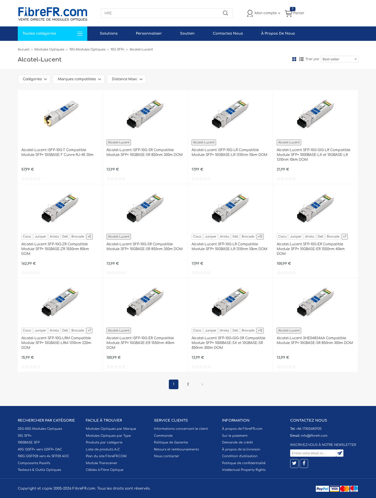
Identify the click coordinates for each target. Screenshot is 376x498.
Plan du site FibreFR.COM (106, 456)
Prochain (202, 384)
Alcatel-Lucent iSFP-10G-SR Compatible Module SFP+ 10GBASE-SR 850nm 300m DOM (144, 152)
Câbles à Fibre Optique (104, 470)
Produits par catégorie (104, 442)
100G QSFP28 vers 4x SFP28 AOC (43, 456)
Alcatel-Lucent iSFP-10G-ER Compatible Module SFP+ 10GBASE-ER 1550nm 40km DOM (140, 343)
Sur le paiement (234, 435)
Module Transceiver (102, 463)
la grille (294, 59)
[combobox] (339, 59)
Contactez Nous (228, 33)
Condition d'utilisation (240, 456)
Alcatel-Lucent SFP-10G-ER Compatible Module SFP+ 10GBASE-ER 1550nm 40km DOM (311, 249)
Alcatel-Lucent (118, 142)
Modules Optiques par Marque (111, 428)
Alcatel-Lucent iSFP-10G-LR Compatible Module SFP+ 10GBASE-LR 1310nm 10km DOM (229, 152)
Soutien (187, 33)
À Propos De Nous (278, 33)
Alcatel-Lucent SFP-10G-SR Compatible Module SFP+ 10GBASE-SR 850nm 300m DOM (144, 246)
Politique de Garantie (171, 442)
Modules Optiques (50, 49)
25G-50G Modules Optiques (40, 428)
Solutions (109, 33)
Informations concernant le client (181, 428)
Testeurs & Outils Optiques (39, 470)
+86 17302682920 (308, 428)
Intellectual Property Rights (243, 470)
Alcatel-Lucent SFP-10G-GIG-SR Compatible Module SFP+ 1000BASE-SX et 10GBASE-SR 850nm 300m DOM (228, 343)
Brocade (77, 236)
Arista (54, 236)
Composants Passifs (34, 463)
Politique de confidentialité (243, 463)
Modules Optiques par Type (108, 435)
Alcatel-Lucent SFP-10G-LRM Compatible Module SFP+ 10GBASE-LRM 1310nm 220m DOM (56, 343)
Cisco (27, 236)
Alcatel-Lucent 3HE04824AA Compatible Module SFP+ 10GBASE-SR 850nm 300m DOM (315, 340)
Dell (65, 236)
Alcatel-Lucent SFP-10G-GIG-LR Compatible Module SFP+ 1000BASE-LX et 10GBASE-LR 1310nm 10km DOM (313, 154)
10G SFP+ (117, 49)
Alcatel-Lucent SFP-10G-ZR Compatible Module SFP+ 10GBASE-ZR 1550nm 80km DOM (55, 249)
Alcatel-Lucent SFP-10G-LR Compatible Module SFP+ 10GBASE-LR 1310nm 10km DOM (229, 246)
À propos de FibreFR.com (242, 428)
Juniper (40, 236)
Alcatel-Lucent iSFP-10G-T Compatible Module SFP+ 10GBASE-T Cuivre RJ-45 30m (57, 152)
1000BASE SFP (29, 442)
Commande (163, 435)
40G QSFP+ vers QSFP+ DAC (40, 449)
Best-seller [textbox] (331, 59)
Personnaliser (149, 33)
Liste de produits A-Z (103, 449)
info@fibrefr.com (314, 435)
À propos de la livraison (241, 449)
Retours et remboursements (176, 449)
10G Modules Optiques (87, 49)
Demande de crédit (237, 442)
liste (301, 59)
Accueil (23, 49)
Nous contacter (166, 456)
